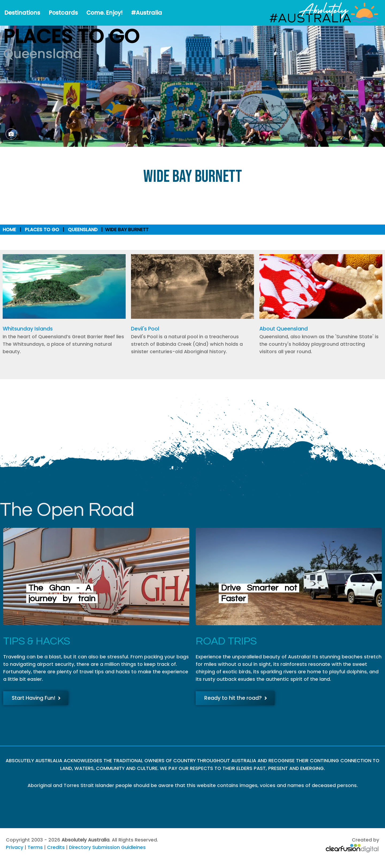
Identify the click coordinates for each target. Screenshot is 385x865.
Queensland (83, 229)
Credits (56, 847)
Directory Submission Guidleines (107, 847)
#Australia (146, 13)
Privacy (14, 847)
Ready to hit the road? (235, 698)
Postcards (63, 13)
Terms (35, 847)
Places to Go (42, 229)
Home (9, 229)
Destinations (22, 13)
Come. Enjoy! (104, 13)
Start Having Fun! (36, 698)
